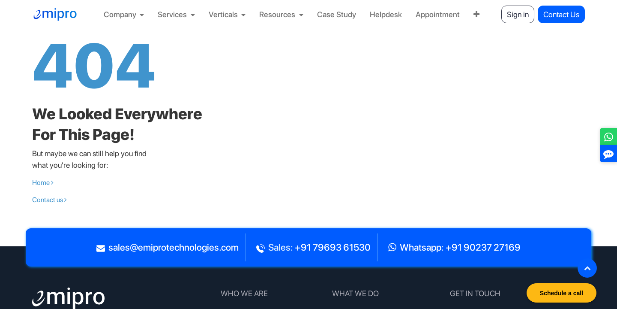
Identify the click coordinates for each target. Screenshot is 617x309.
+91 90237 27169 (483, 247)
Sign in (518, 14)
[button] (587, 268)
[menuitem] (124, 14)
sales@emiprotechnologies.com (173, 247)
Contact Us (561, 14)
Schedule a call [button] (561, 293)
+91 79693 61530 (333, 247)
